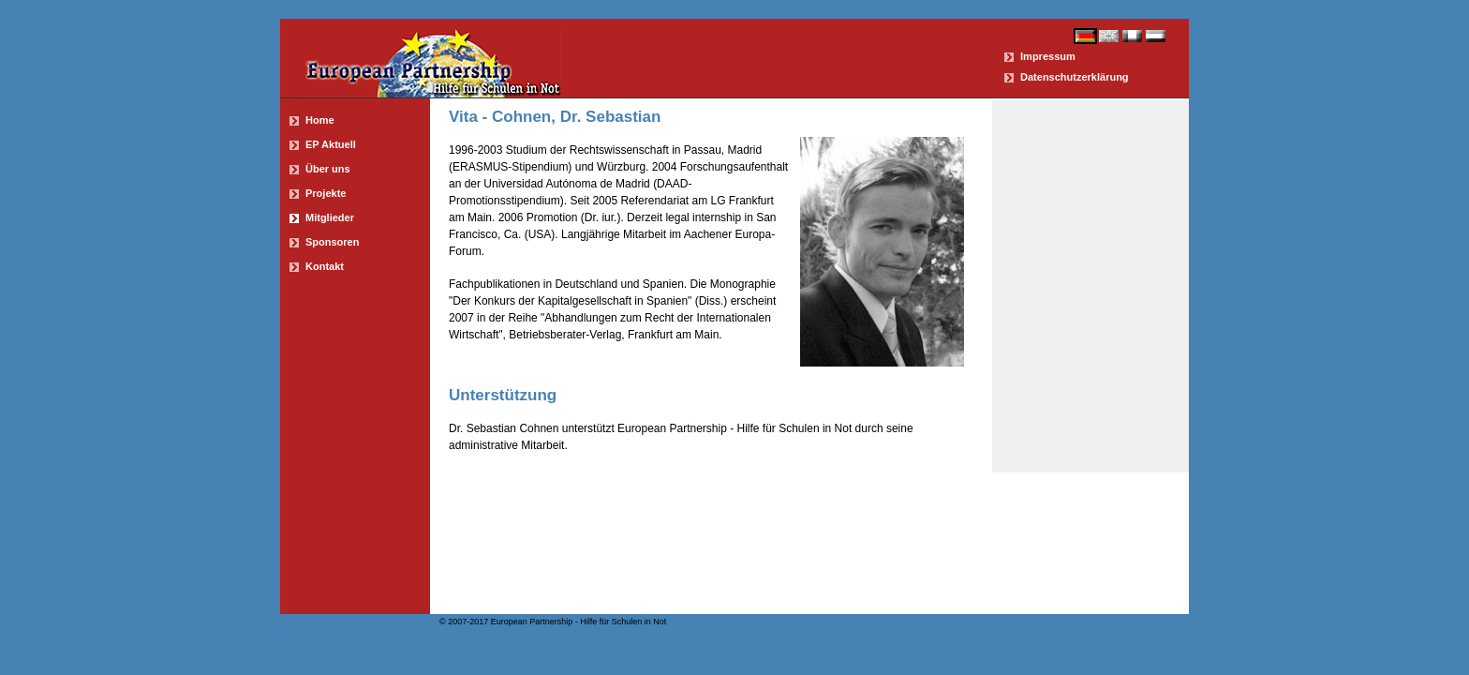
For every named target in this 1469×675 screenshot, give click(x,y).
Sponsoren (332, 242)
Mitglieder (329, 217)
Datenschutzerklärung (1074, 76)
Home (319, 120)
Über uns (327, 168)
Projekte (325, 193)
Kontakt (324, 266)
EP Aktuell (330, 144)
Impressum (1048, 56)
